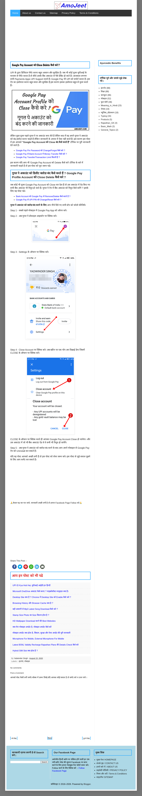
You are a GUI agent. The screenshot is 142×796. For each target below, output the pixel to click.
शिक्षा (103, 91)
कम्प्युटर (104, 95)
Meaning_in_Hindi (109, 105)
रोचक (103, 109)
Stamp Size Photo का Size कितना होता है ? (31, 615)
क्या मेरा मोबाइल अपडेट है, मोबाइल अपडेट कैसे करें (32, 627)
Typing (104, 116)
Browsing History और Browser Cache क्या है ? (33, 603)
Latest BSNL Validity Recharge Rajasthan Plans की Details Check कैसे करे (46, 645)
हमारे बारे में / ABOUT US (107, 767)
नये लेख (13, 738)
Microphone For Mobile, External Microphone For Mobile (38, 639)
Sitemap (54, 13)
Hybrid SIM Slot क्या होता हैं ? (25, 651)
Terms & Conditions (88, 13)
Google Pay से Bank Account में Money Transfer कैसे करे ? (41, 154)
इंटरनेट (21, 661)
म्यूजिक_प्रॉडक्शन (107, 112)
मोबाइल (27, 661)
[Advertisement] (71, 38)
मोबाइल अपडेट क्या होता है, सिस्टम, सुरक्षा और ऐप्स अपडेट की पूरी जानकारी (41, 633)
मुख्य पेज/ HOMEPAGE (106, 760)
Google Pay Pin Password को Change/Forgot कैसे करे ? (40, 150)
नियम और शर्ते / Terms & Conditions (111, 774)
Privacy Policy (68, 13)
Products (105, 119)
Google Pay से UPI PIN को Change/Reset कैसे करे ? (38, 200)
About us (26, 13)
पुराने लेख (86, 738)
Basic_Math (106, 126)
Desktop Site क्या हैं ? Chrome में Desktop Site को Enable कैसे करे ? (42, 597)
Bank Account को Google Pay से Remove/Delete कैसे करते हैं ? (43, 196)
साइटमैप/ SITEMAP (104, 777)
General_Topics (108, 130)
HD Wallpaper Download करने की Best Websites (34, 621)
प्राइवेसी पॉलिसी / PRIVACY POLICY (111, 770)
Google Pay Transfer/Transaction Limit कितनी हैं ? (38, 157)
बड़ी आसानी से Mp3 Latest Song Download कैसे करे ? (35, 609)
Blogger (87, 784)
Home (15, 13)
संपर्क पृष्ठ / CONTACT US (107, 763)
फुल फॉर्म (104, 102)
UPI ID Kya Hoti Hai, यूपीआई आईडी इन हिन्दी (31, 585)
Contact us (40, 13)
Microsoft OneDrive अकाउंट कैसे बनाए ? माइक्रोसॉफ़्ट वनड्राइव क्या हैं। (41, 591)
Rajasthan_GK (107, 123)
